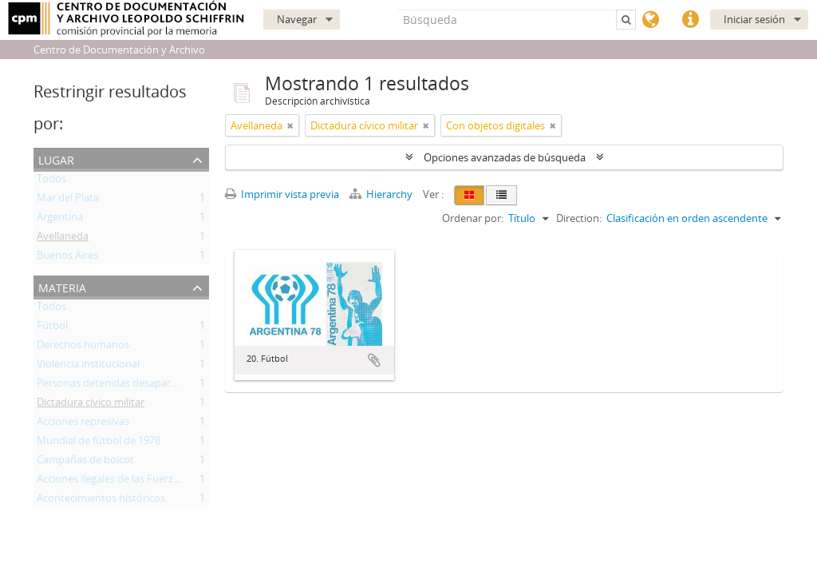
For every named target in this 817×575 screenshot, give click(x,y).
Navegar (297, 19)
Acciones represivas (83, 424)
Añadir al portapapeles (374, 360)
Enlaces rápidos (690, 20)
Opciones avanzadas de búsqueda (504, 157)
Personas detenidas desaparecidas (118, 386)
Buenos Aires (67, 258)
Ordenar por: (472, 218)
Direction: (579, 218)
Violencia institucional (88, 366)
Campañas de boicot (85, 462)
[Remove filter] (290, 125)
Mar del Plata (68, 200)
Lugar (56, 158)
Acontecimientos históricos (101, 501)
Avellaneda (63, 239)
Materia (62, 286)
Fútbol (52, 328)
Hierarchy (382, 194)
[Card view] (469, 195)
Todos (51, 181)
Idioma (650, 20)
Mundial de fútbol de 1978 (98, 443)
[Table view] (501, 195)
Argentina (60, 219)
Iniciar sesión (754, 19)
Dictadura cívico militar (90, 405)
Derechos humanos (83, 347)
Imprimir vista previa (282, 194)
